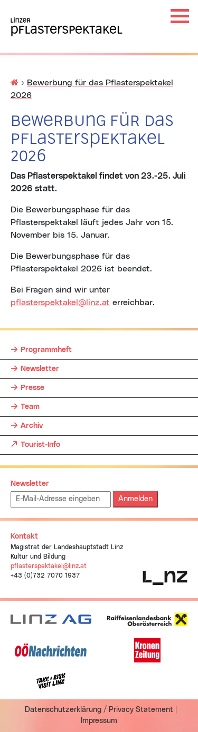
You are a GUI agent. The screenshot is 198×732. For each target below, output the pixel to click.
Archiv (32, 426)
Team (30, 407)
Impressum (99, 721)
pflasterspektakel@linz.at (60, 302)
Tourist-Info (40, 442)
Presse (32, 388)
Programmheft (46, 350)
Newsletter (40, 369)
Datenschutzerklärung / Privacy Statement (99, 710)
